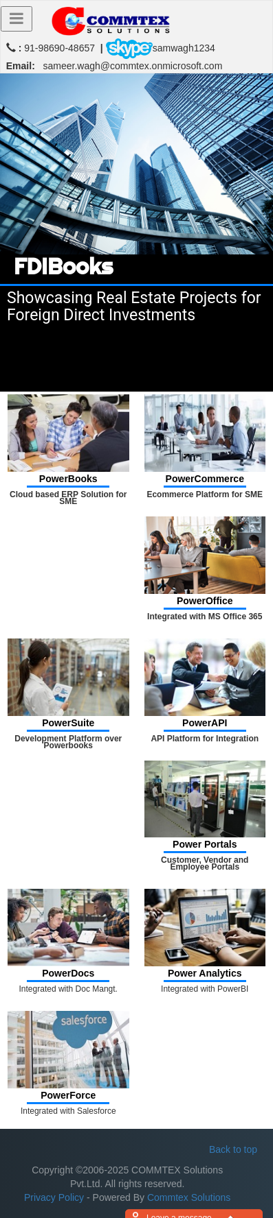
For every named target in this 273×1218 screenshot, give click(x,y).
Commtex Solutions (188, 1197)
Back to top (233, 1149)
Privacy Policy (54, 1197)
